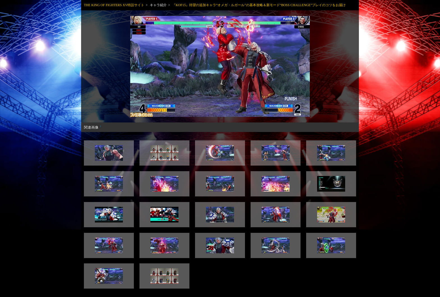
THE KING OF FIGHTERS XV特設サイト (114, 5)
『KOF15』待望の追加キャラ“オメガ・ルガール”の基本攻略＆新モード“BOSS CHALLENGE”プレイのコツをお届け (259, 5)
